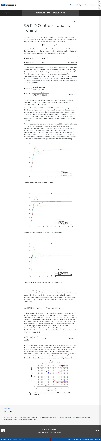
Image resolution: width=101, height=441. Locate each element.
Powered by (49, 429)
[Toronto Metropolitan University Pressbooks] (9, 5)
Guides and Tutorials (43, 432)
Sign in (81, 5)
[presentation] (50, 45)
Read (76, 5)
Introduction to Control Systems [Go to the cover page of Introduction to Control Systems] (50, 13)
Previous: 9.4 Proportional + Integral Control (13, 439)
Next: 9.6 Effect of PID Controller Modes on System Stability (84, 439)
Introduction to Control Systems (14, 417)
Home (72, 5)
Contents (11, 13)
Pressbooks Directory (55, 432)
